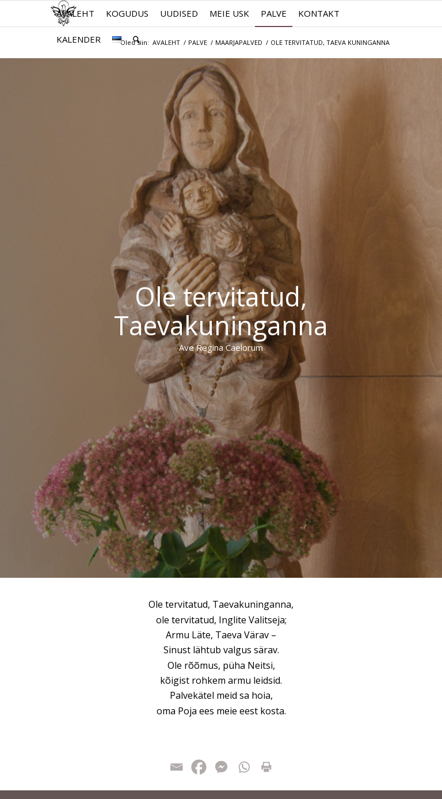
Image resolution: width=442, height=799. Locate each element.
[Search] (136, 39)
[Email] (176, 767)
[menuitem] (75, 13)
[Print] (266, 767)
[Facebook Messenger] (221, 767)
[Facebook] (199, 767)
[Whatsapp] (244, 767)
